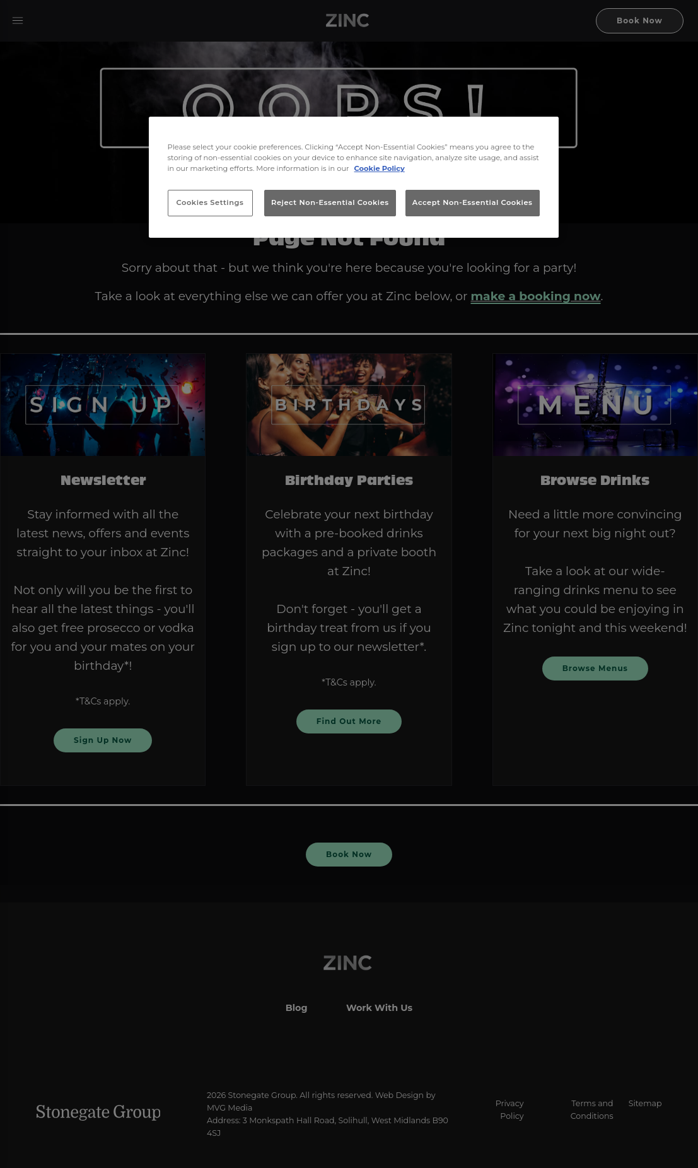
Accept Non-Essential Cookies (472, 202)
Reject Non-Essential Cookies (330, 202)
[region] (354, 177)
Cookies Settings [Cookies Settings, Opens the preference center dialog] (210, 202)
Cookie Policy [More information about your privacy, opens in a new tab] (379, 168)
